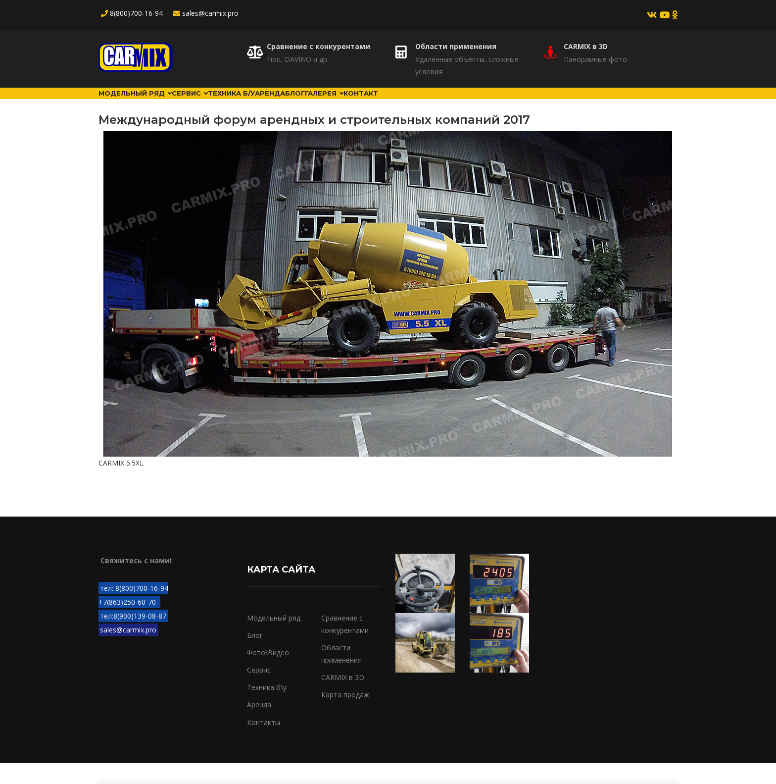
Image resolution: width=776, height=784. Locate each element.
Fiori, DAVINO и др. (298, 59)
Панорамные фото (595, 59)
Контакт (491, 103)
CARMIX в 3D (586, 46)
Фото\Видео (268, 673)
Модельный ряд (146, 103)
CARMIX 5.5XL (121, 483)
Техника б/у (283, 103)
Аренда (342, 103)
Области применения (455, 46)
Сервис (222, 103)
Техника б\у (267, 708)
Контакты (263, 742)
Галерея (435, 103)
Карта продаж (345, 715)
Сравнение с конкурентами (318, 46)
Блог (386, 103)
